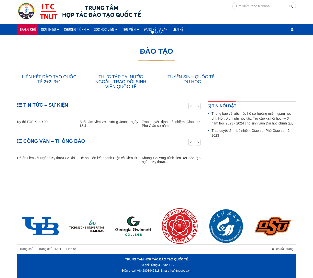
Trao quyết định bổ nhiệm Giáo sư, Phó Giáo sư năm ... (171, 123)
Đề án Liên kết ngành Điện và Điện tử (108, 158)
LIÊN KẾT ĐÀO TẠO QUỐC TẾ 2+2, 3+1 (49, 79)
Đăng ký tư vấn (156, 29)
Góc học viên (105, 29)
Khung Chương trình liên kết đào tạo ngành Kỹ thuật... (171, 160)
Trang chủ (28, 29)
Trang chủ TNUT (49, 249)
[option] (40, 226)
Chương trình (76, 29)
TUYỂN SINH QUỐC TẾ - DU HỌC (192, 79)
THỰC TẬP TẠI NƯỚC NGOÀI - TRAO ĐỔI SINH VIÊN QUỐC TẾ (120, 81)
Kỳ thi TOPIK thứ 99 (32, 122)
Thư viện (130, 29)
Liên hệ (177, 29)
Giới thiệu (50, 29)
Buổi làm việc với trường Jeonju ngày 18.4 (108, 123)
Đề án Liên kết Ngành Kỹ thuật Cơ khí (46, 158)
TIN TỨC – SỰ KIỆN (42, 105)
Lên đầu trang (282, 249)
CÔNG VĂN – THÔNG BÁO (51, 141)
